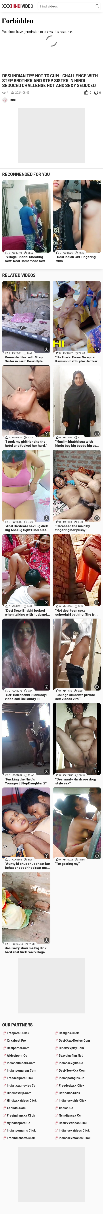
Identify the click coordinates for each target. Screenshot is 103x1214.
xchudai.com (16, 1108)
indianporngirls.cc (71, 1078)
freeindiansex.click (21, 1138)
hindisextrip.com (19, 1093)
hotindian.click (69, 1093)
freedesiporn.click (20, 1078)
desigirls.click (69, 1033)
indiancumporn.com (21, 1063)
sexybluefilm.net (71, 1055)
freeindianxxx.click (21, 1115)
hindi (12, 100)
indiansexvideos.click (74, 1130)
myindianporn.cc (18, 1123)
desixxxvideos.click (73, 1123)
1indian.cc (66, 1108)
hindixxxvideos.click (21, 1100)
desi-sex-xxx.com (72, 1070)
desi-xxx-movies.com (74, 1040)
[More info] (46, 349)
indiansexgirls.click (72, 1100)
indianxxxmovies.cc (21, 1085)
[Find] (97, 6)
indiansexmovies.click (74, 1138)
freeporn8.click (18, 1033)
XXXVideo (17, 6)
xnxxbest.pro (16, 1040)
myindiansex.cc (70, 1115)
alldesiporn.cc (17, 1055)
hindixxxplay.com (71, 1048)
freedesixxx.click (71, 1085)
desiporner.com (18, 1048)
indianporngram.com (21, 1070)
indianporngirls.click (21, 1130)
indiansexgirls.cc (71, 1063)
